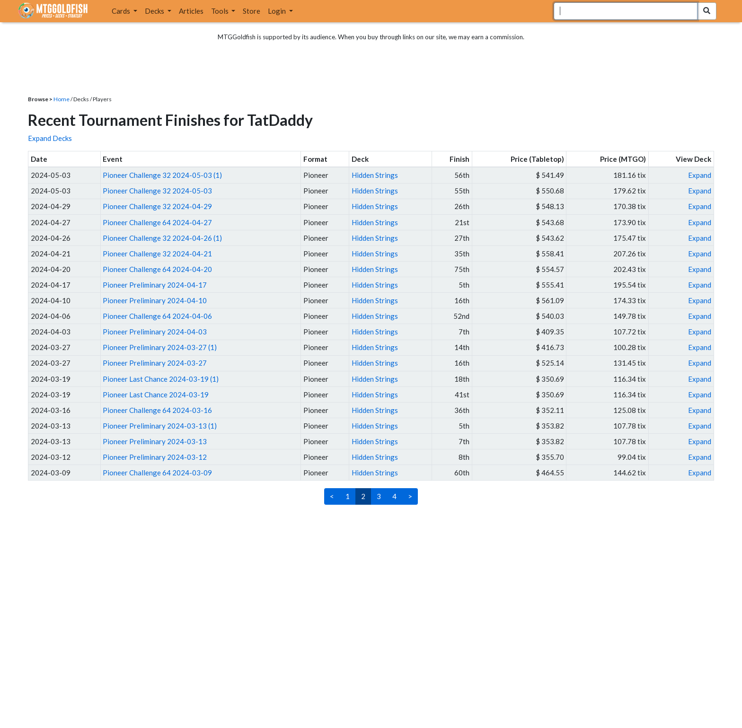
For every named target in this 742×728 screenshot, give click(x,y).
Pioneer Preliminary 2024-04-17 (155, 285)
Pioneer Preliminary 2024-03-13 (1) (160, 425)
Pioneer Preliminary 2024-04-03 (155, 331)
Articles (191, 11)
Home (61, 99)
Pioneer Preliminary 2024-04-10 (155, 300)
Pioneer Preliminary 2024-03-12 (155, 457)
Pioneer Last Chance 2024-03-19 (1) (161, 379)
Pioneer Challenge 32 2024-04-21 (157, 253)
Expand (699, 175)
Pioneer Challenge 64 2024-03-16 (157, 410)
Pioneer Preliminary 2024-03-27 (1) (160, 347)
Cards (122, 11)
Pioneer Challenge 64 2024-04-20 (157, 269)
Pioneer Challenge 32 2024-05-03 (157, 190)
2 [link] (363, 496)
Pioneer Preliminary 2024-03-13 (155, 441)
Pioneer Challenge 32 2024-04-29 (157, 206)
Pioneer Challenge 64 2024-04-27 (157, 222)
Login (277, 11)
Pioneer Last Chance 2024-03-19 (156, 394)
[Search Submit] (706, 11)
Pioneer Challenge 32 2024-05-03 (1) (162, 175)
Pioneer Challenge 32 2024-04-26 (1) (162, 238)
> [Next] (410, 496)
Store (251, 11)
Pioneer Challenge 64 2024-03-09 (157, 472)
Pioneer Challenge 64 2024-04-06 (157, 316)
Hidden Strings (375, 175)
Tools (220, 11)
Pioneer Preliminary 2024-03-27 (155, 363)
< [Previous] (332, 496)
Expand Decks (50, 138)
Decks (155, 11)
